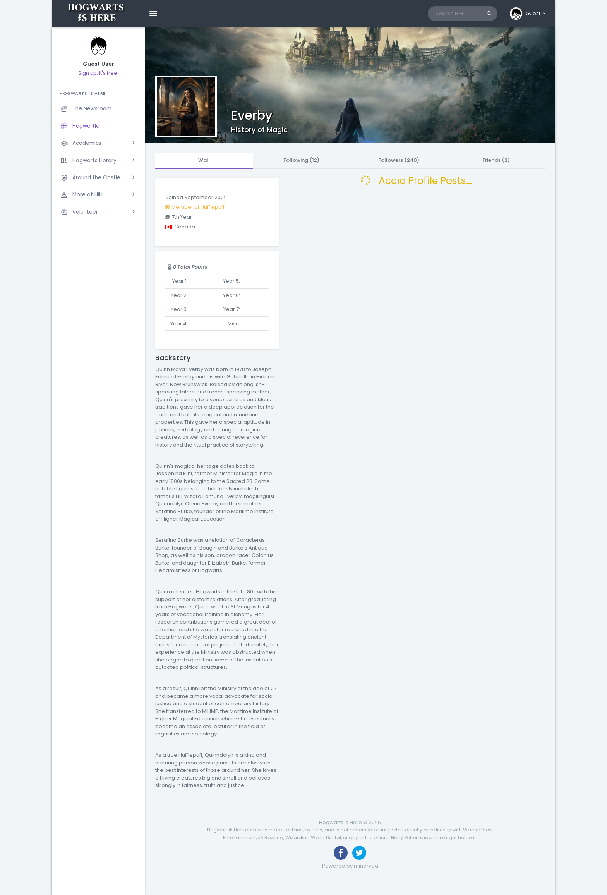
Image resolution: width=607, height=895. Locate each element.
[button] (528, 13)
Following (301, 160)
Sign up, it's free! (98, 73)
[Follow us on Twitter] (359, 853)
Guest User (98, 64)
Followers (398, 160)
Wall (204, 160)
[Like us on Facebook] (341, 853)
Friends (496, 160)
